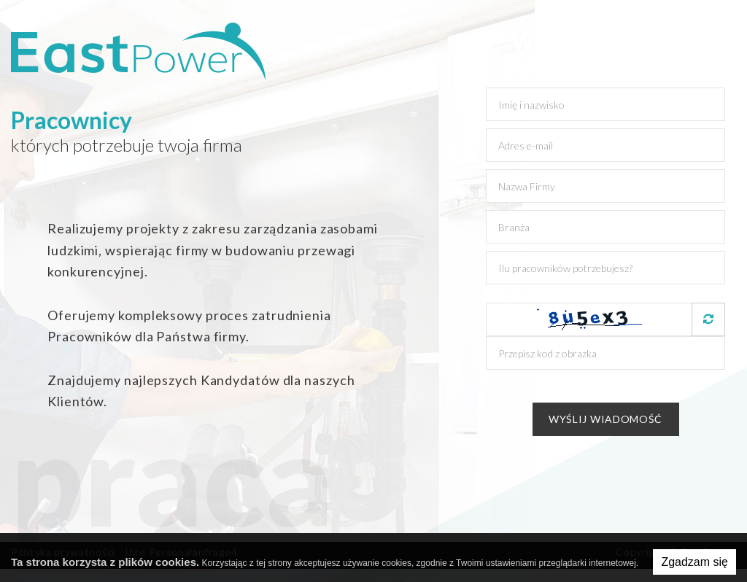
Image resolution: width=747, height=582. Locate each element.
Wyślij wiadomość (605, 419)
